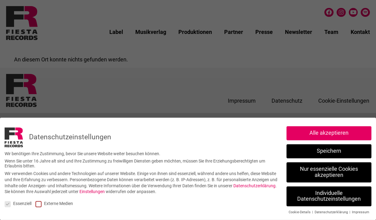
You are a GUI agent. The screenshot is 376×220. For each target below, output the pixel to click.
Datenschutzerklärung (254, 182)
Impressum (360, 209)
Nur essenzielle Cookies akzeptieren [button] (329, 169)
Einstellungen (92, 188)
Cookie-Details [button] (300, 209)
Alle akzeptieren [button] (329, 130)
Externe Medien (54, 200)
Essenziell (18, 200)
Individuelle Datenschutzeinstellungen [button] (329, 193)
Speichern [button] (329, 148)
